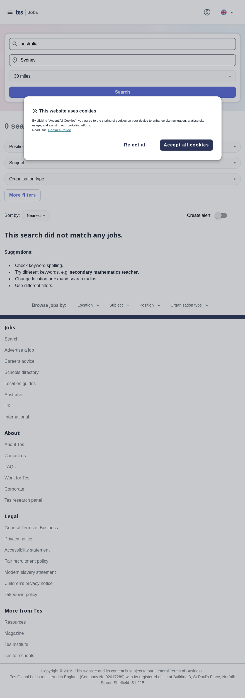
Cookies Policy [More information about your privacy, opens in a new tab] (59, 130)
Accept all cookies (186, 145)
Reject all (135, 145)
